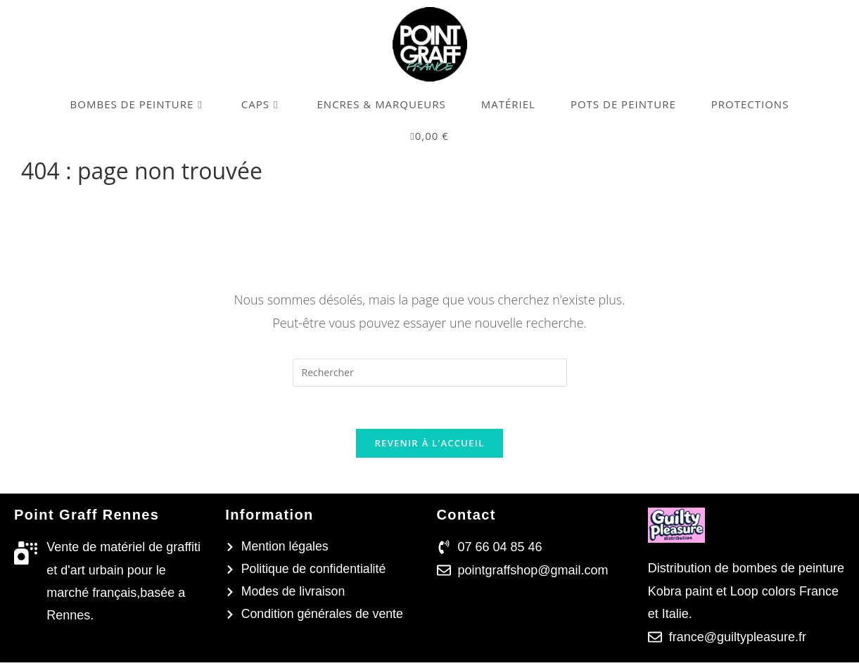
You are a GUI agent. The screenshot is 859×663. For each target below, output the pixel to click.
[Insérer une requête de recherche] (430, 373)
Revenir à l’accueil (429, 443)
